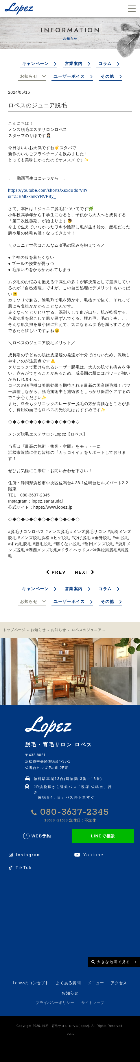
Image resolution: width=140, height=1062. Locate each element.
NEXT (82, 572)
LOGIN (69, 1034)
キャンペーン (35, 63)
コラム (105, 63)
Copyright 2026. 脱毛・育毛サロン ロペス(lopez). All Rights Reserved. (70, 1025)
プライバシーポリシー (55, 1002)
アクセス (118, 982)
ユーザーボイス (69, 76)
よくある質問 (68, 982)
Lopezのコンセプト (31, 982)
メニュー (95, 982)
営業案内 (74, 63)
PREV (59, 572)
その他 (107, 76)
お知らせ (29, 76)
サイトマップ (92, 1002)
